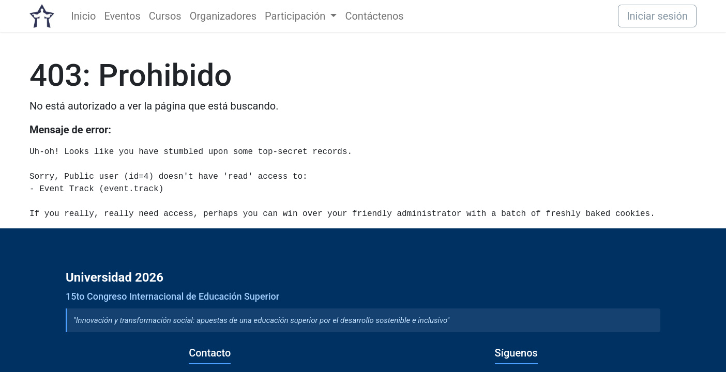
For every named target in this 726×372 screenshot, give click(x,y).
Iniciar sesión (657, 16)
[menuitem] (83, 16)
